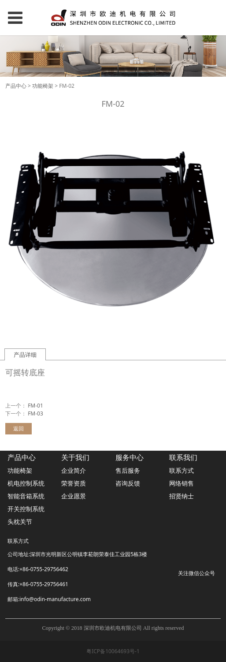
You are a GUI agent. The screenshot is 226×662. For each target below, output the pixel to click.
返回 (18, 428)
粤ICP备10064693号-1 (113, 651)
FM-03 (35, 413)
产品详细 (25, 355)
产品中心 (15, 86)
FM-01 (35, 405)
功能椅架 (42, 86)
